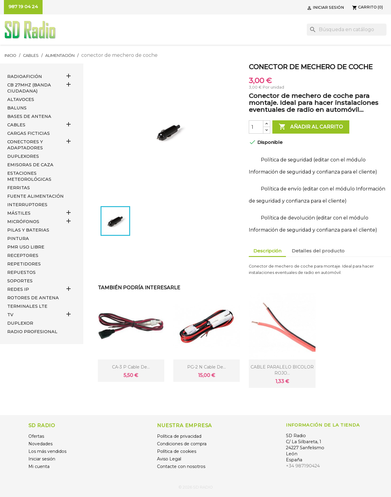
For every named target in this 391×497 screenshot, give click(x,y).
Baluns (17, 108)
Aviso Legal (169, 459)
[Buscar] (346, 30)
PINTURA (18, 238)
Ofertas (36, 436)
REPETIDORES (24, 264)
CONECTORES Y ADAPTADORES (25, 145)
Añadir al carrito (311, 127)
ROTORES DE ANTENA (33, 297)
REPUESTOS (21, 272)
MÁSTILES (18, 213)
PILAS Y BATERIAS (28, 230)
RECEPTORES (22, 255)
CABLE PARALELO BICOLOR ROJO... (282, 370)
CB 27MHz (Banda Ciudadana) (29, 88)
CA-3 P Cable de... (131, 367)
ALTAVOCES (20, 99)
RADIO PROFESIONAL (32, 331)
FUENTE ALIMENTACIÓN (35, 196)
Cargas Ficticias (28, 133)
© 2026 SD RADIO (195, 487)
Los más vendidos (47, 451)
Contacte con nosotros (181, 466)
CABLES (16, 125)
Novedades (40, 444)
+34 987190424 (303, 466)
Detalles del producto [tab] (318, 251)
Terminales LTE (27, 306)
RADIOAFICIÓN (24, 76)
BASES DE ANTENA (29, 116)
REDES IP (18, 289)
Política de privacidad (179, 436)
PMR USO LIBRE (25, 247)
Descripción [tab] (267, 251)
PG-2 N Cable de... (206, 367)
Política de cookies (176, 451)
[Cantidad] (256, 127)
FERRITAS (18, 187)
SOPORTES (20, 281)
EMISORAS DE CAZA (30, 164)
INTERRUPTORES (27, 204)
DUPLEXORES (23, 156)
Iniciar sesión (41, 459)
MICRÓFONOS (23, 221)
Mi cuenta (39, 466)
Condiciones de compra (182, 444)
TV (10, 314)
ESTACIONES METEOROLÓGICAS (29, 176)
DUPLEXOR (20, 323)
